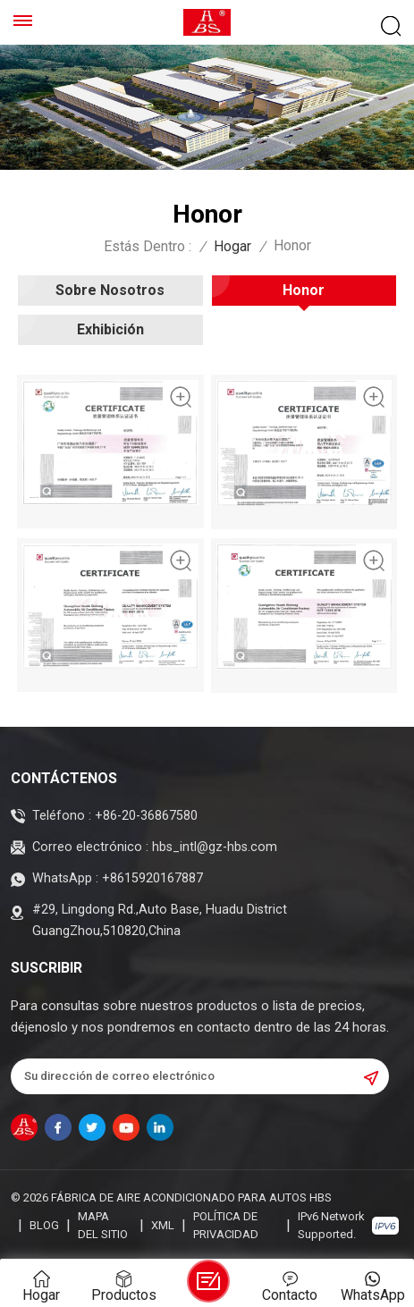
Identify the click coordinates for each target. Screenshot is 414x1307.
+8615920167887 (152, 878)
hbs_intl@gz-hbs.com (214, 847)
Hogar (232, 247)
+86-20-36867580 (146, 815)
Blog (44, 1225)
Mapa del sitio (103, 1225)
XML (162, 1225)
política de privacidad (225, 1225)
